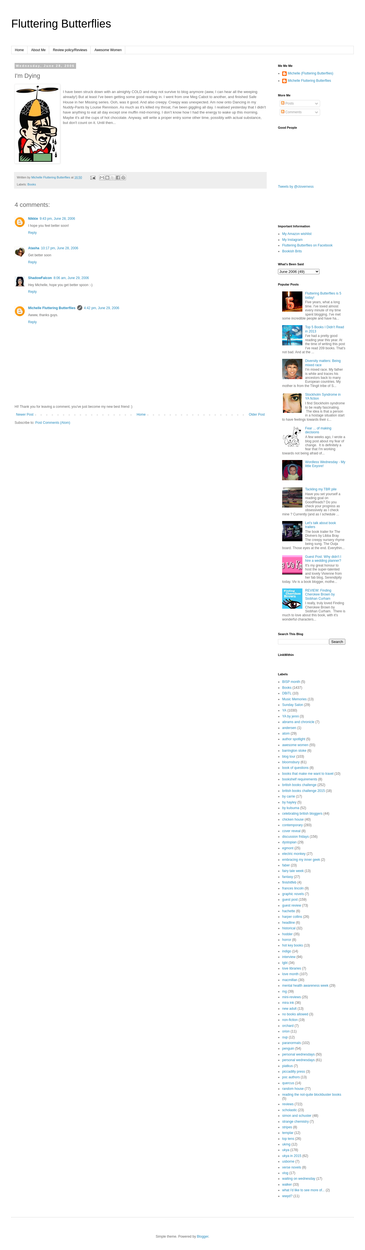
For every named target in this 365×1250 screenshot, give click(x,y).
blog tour (288, 756)
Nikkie (33, 219)
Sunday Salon (292, 705)
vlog (285, 1173)
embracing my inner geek (301, 860)
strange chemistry (295, 1122)
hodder (287, 934)
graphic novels (293, 894)
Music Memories (294, 699)
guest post (290, 900)
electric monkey (293, 854)
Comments (291, 112)
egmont (287, 848)
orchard (288, 1026)
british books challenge (299, 785)
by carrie (288, 796)
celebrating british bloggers (302, 814)
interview (288, 957)
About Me (38, 50)
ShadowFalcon (40, 278)
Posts (287, 103)
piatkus (287, 1066)
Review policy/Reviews (70, 50)
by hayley (289, 802)
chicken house (293, 819)
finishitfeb (289, 882)
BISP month (291, 682)
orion (286, 1031)
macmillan (289, 980)
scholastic (289, 1110)
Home (19, 50)
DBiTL (286, 693)
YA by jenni (290, 716)
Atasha (33, 248)
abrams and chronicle (298, 722)
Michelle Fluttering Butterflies (52, 308)
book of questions (295, 768)
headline (288, 923)
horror (286, 940)
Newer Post (24, 414)
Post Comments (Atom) (52, 423)
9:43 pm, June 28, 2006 (57, 219)
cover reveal (291, 831)
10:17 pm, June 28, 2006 (59, 248)
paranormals (291, 1043)
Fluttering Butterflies (61, 23)
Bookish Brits (292, 251)
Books (32, 184)
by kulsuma (290, 808)
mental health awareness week (305, 986)
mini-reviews (291, 997)
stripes (287, 1127)
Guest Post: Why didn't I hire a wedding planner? (323, 559)
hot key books (292, 945)
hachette (288, 911)
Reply (32, 233)
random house (293, 1089)
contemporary (292, 825)
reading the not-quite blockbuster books (311, 1095)
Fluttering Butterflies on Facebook (307, 245)
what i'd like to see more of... (303, 1190)
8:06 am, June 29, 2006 (71, 278)
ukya (285, 1150)
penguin (288, 1048)
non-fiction (290, 1020)
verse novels (291, 1167)
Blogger (202, 1236)
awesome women (295, 745)
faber (286, 865)
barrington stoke (294, 751)
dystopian (289, 842)
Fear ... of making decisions (318, 430)
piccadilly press (293, 1072)
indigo (286, 951)
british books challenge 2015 (303, 791)
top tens (288, 1139)
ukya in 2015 (291, 1156)
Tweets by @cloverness (296, 187)
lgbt (285, 963)
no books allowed (295, 1014)
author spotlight (293, 739)
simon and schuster (296, 1116)
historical (288, 928)
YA (284, 710)
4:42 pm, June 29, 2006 (101, 308)
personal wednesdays (298, 1054)
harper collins (292, 917)
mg (284, 991)
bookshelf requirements (299, 779)
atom (286, 733)
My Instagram (292, 240)
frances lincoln (293, 888)
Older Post (257, 414)
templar (287, 1133)
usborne (288, 1161)
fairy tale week (293, 871)
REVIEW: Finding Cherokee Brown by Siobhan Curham (320, 594)
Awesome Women (108, 50)
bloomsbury (291, 762)
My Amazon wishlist (297, 234)
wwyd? (287, 1196)
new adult (289, 1009)
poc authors (291, 1077)
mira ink (288, 1003)
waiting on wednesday (298, 1179)
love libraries (291, 968)
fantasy (287, 877)
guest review (291, 905)
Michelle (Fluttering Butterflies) (310, 73)
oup (285, 1037)
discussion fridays (295, 837)
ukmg (286, 1144)
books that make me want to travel (308, 774)
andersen (289, 728)
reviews (288, 1104)
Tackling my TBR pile (321, 489)
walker (287, 1184)
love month (290, 974)
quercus (288, 1083)
